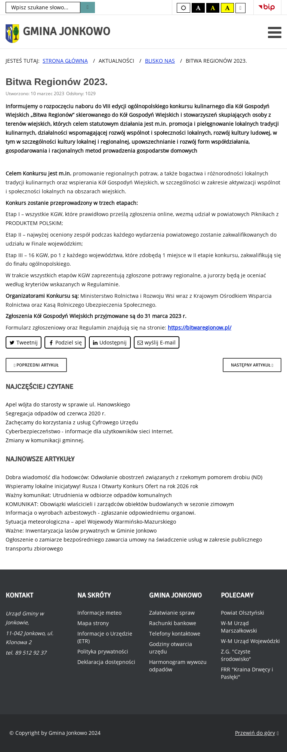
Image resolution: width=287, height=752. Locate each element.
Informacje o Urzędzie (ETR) (104, 637)
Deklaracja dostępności (106, 661)
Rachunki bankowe (172, 623)
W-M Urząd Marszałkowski (239, 627)
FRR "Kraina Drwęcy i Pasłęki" (247, 673)
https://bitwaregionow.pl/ (199, 327)
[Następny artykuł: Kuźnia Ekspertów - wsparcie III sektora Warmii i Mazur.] (252, 365)
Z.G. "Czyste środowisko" (236, 655)
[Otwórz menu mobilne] (274, 32)
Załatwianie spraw (172, 612)
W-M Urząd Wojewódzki (250, 641)
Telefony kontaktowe (174, 633)
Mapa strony (93, 623)
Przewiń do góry (257, 733)
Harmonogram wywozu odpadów (178, 665)
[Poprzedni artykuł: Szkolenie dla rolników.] (36, 365)
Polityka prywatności (102, 651)
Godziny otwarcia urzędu (170, 647)
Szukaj (87, 7)
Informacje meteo (99, 612)
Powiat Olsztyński (242, 612)
